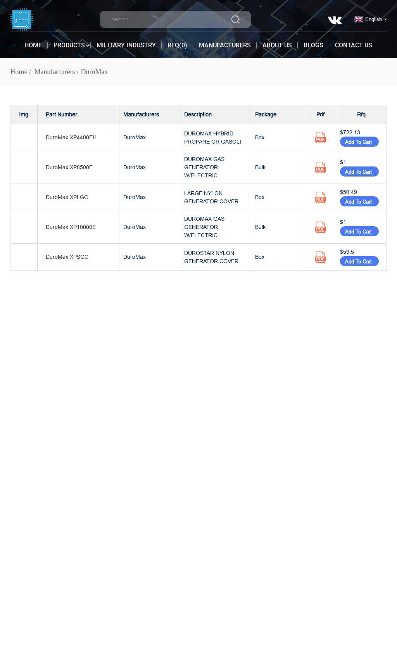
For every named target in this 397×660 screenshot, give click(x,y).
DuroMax (94, 72)
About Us (277, 45)
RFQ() (177, 45)
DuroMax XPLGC (67, 197)
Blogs (313, 45)
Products (69, 45)
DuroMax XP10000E (71, 227)
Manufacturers (225, 45)
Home (33, 45)
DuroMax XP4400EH (71, 137)
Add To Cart (359, 142)
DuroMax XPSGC (67, 257)
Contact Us (353, 45)
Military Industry (126, 45)
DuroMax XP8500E (69, 167)
